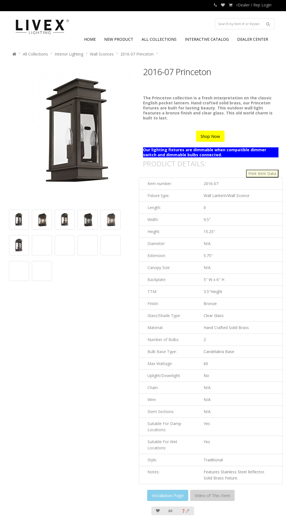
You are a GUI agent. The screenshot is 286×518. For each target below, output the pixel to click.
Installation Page (168, 495)
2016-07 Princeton (137, 54)
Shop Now (210, 136)
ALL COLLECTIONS (159, 39)
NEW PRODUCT (118, 39)
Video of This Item (212, 495)
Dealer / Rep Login (253, 5)
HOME (90, 39)
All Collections (35, 54)
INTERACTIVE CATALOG (207, 39)
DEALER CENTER (252, 39)
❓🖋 (185, 511)
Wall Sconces (102, 54)
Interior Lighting (69, 54)
